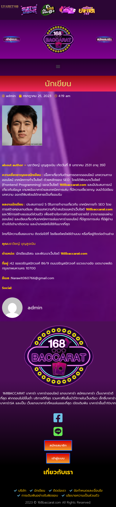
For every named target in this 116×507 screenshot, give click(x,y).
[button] (58, 66)
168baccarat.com (73, 184)
